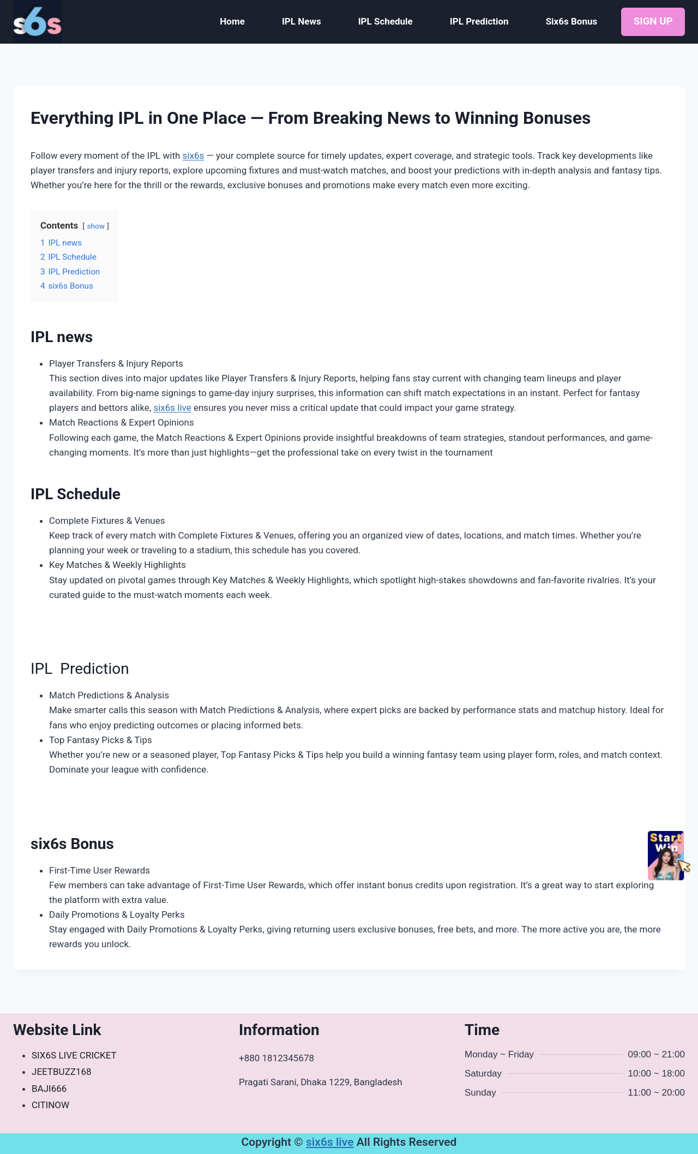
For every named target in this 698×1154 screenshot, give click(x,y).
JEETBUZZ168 (62, 1071)
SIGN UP (653, 21)
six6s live (172, 407)
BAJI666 (49, 1088)
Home (232, 21)
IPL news (62, 337)
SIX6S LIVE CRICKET (74, 1055)
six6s (193, 155)
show (95, 226)
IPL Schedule (385, 21)
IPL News (301, 21)
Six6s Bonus (572, 21)
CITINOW (50, 1104)
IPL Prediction (479, 21)
